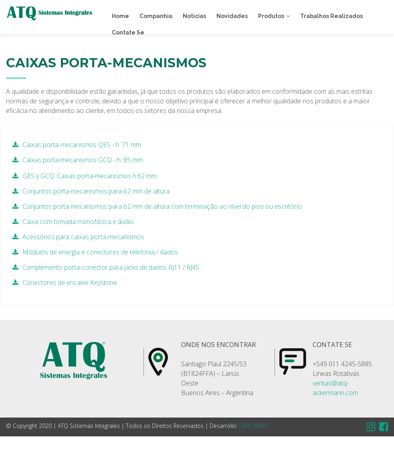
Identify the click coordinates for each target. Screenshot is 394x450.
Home (120, 16)
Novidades (232, 16)
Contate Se (128, 32)
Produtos (271, 16)
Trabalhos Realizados (331, 16)
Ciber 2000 (252, 426)
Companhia (155, 16)
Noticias (194, 16)
